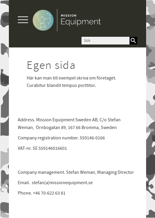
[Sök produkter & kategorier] (106, 40)
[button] (23, 20)
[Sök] (133, 40)
